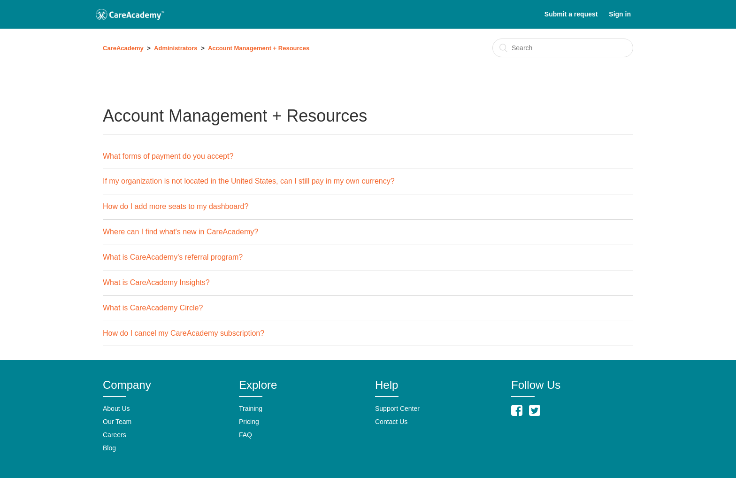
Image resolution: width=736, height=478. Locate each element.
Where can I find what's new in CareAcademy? (180, 232)
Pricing (249, 421)
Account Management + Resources (258, 48)
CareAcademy (123, 48)
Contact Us (391, 421)
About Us (116, 408)
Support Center (397, 408)
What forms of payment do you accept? (168, 156)
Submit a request (571, 14)
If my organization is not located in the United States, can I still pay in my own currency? (249, 181)
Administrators (175, 48)
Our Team (117, 421)
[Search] (562, 48)
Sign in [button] (620, 14)
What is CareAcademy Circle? (153, 308)
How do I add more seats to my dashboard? (175, 206)
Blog (109, 448)
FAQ (245, 435)
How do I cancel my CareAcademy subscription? (183, 333)
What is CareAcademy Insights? (156, 282)
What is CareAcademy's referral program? (173, 257)
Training (250, 408)
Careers (114, 435)
